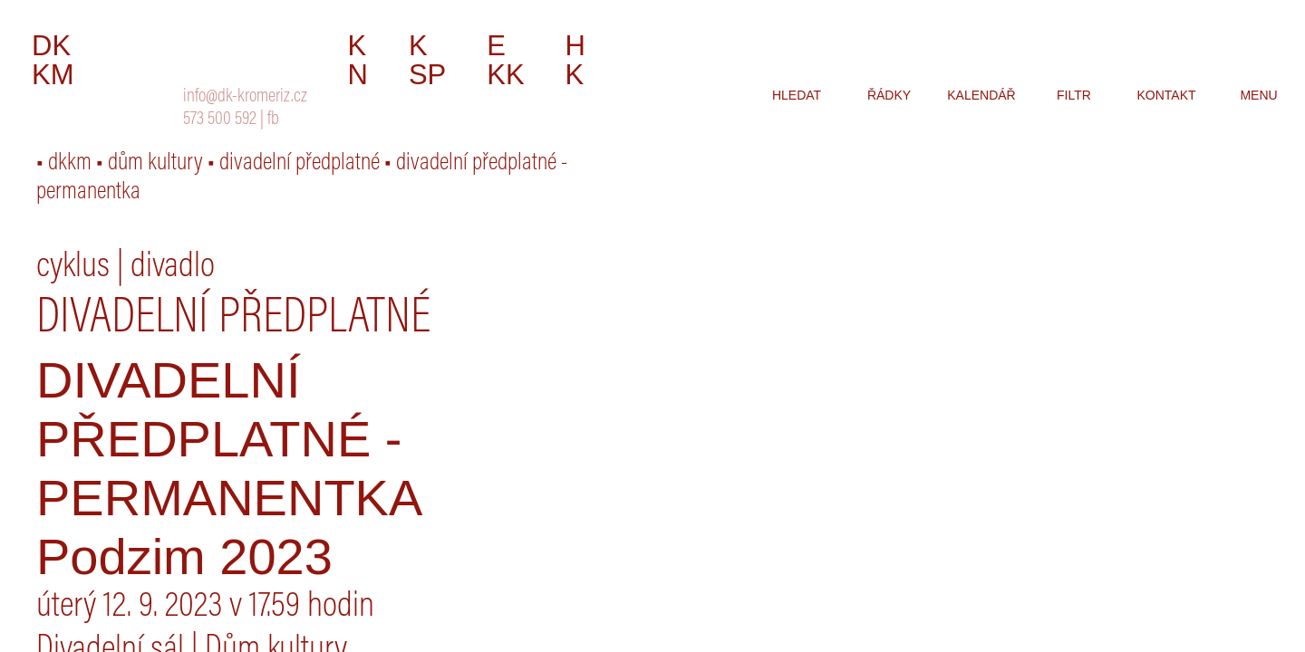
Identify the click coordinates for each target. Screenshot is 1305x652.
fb (273, 119)
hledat (796, 95)
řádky (889, 95)
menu (1258, 95)
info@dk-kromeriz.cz (245, 97)
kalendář (981, 95)
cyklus (73, 268)
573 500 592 (219, 119)
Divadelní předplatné (233, 319)
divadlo (172, 268)
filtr (1074, 95)
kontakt (1165, 95)
